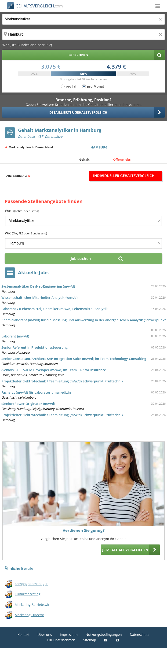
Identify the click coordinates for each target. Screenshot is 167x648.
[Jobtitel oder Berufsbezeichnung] (83, 19)
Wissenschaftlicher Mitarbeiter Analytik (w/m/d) (39, 297)
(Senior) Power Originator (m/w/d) (28, 403)
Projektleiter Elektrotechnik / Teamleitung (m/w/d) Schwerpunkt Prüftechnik (62, 381)
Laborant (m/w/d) (15, 336)
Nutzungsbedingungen (104, 634)
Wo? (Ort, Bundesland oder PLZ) (27, 45)
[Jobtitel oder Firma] (83, 221)
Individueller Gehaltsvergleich (123, 175)
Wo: (26, 233)
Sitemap (89, 640)
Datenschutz (139, 634)
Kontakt (23, 634)
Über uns (44, 634)
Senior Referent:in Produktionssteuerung (34, 347)
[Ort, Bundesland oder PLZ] (83, 34)
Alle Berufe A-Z (16, 176)
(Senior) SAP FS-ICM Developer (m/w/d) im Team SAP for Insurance (53, 370)
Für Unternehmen (61, 640)
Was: (22, 210)
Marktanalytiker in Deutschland (31, 147)
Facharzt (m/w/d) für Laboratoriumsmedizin (36, 392)
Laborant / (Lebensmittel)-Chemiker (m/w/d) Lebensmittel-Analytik (54, 309)
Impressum (69, 634)
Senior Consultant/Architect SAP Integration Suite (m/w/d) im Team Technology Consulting (73, 358)
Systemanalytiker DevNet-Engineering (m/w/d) (38, 286)
